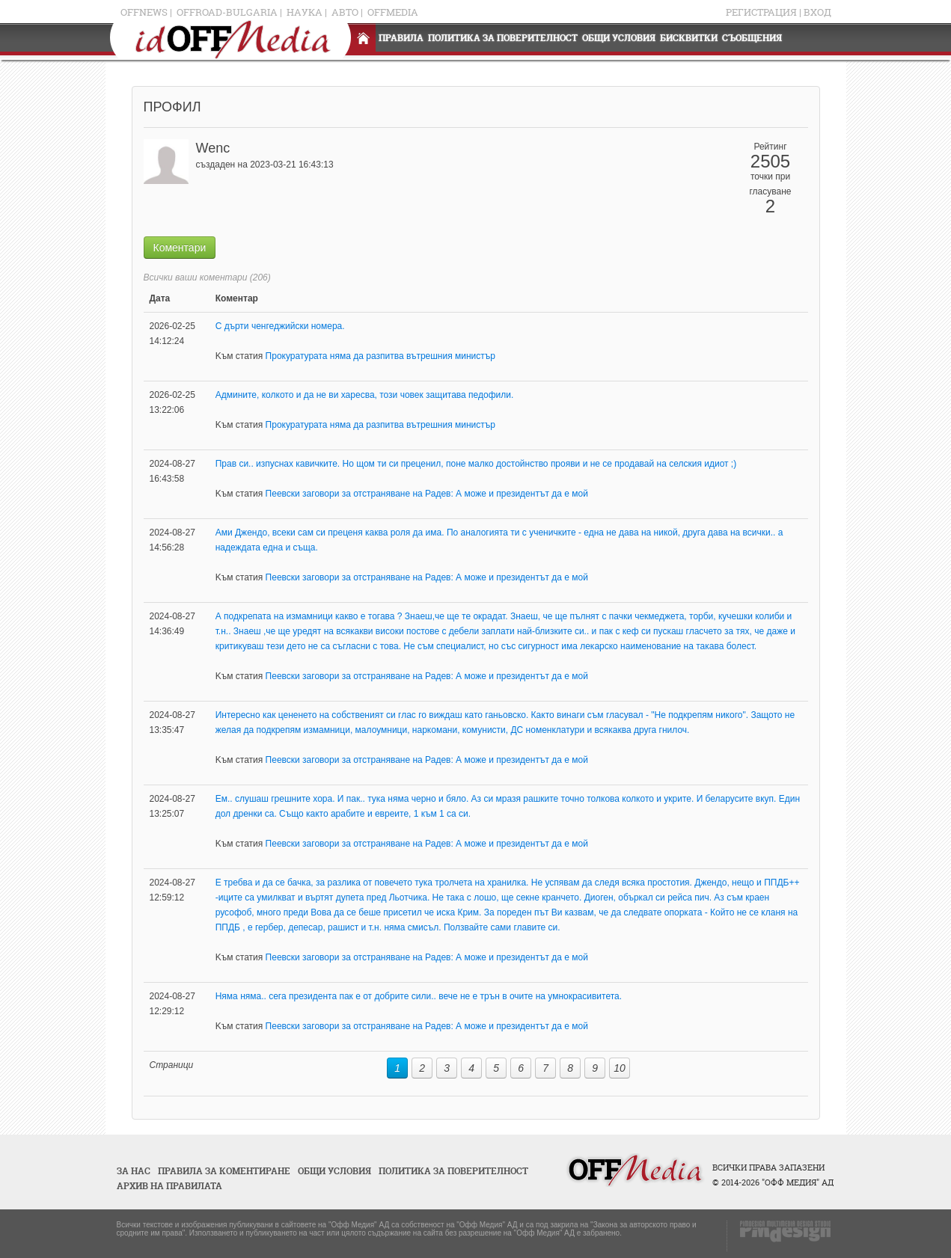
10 (620, 1068)
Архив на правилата (169, 1185)
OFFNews (144, 12)
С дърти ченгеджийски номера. (280, 326)
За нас (133, 1171)
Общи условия (618, 37)
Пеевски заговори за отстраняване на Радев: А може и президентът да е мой (427, 493)
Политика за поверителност (503, 37)
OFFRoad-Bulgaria (227, 12)
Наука (304, 12)
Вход (817, 12)
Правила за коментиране (224, 1171)
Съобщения (752, 37)
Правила (401, 37)
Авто (344, 12)
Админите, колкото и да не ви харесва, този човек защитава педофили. (364, 395)
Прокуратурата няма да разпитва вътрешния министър (380, 356)
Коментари (180, 248)
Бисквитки (689, 37)
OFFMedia (392, 12)
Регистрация (761, 12)
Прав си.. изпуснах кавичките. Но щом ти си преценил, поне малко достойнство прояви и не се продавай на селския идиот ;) (476, 463)
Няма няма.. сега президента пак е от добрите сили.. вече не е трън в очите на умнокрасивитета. (418, 996)
